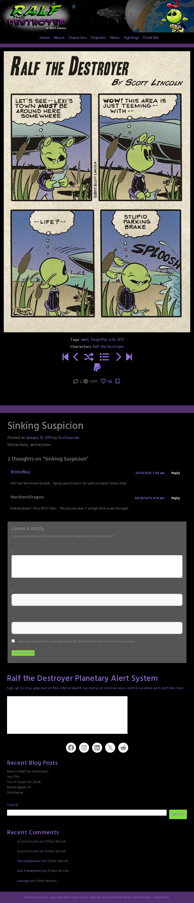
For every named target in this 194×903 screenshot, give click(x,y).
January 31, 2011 (39, 438)
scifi (111, 340)
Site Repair (15, 793)
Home (45, 38)
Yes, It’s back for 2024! (24, 782)
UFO (120, 340)
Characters (78, 38)
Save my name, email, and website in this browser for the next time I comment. (77, 641)
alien (85, 340)
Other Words (55, 842)
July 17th (13, 777)
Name (16, 584)
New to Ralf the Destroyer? (28, 772)
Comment (19, 545)
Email (16, 612)
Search (12, 805)
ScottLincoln (68, 438)
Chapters (98, 38)
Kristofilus (20, 472)
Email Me (151, 38)
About (59, 38)
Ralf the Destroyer (108, 347)
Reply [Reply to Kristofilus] (175, 473)
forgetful (98, 340)
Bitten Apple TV (19, 787)
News (115, 38)
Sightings (131, 38)
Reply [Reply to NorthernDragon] (175, 498)
